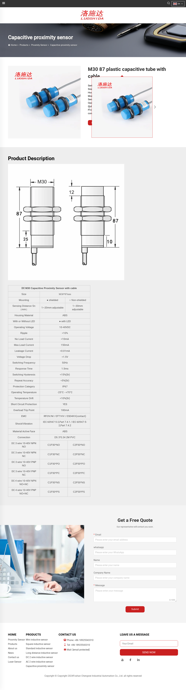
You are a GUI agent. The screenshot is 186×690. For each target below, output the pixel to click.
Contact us (13, 657)
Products (24, 45)
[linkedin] (138, 660)
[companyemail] (81, 649)
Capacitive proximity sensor (63, 45)
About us (12, 648)
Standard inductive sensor (39, 648)
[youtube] (122, 660)
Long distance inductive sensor (42, 653)
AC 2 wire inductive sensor (39, 661)
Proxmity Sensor (39, 45)
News (11, 653)
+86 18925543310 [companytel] (84, 640)
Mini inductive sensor (37, 639)
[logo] (93, 15)
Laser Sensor (14, 661)
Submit (135, 609)
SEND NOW (148, 652)
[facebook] (130, 660)
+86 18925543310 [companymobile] (80, 645)
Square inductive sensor (38, 644)
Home (14, 45)
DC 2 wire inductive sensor (39, 657)
